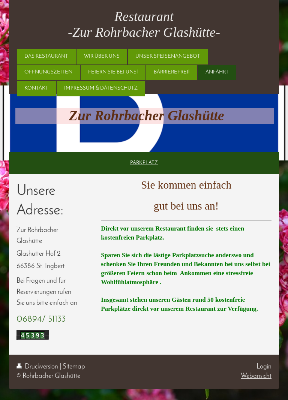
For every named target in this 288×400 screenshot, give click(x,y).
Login (264, 366)
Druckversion (38, 366)
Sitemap (74, 366)
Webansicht (256, 376)
